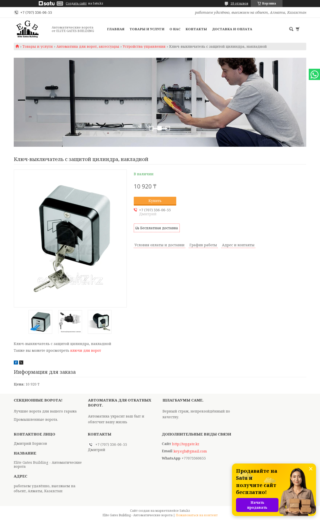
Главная (115, 29)
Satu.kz (185, 510)
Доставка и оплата (232, 29)
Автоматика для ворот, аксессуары (87, 46)
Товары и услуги (147, 29)
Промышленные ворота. (36, 419)
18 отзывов (239, 3)
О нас (175, 29)
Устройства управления (144, 46)
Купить (155, 200)
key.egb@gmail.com (190, 451)
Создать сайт (76, 3)
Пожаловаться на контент (197, 515)
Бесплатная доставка (159, 228)
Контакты (196, 29)
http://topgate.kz (185, 444)
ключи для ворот (85, 350)
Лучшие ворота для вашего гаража (45, 411)
